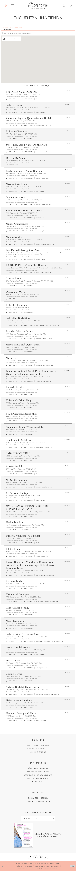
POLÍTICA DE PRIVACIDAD (38, 772)
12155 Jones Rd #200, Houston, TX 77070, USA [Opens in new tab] (24, 200)
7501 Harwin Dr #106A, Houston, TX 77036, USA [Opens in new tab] (25, 239)
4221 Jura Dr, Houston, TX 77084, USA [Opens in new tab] (21, 121)
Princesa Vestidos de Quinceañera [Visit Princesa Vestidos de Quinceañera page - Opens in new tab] (25, 96)
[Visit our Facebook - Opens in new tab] (30, 857)
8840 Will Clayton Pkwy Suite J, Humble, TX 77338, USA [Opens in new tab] (28, 512)
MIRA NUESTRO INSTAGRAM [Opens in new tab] (38, 749)
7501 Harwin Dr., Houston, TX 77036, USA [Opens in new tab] (22, 213)
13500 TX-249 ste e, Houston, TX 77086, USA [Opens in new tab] (23, 347)
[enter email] (38, 818)
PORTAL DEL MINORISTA (38, 798)
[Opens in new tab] (27, 99)
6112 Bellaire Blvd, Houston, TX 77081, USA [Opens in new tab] (23, 321)
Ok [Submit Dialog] (73, 866)
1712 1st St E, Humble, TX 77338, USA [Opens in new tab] (20, 538)
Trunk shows (38, 782)
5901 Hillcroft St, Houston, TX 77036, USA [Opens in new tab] (22, 294)
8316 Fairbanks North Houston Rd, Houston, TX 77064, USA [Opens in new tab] (29, 281)
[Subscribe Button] (53, 818)
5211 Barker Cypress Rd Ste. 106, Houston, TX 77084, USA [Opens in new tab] (28, 108)
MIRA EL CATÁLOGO (38, 752)
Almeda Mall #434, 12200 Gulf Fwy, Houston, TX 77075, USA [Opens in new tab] (30, 551)
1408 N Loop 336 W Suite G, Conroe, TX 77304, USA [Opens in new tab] (26, 637)
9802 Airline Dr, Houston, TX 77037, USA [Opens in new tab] (22, 416)
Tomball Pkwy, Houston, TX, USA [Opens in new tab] (18, 307)
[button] (12, 5)
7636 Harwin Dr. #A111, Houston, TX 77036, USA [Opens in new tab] (25, 226)
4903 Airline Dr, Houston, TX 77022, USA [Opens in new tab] (22, 403)
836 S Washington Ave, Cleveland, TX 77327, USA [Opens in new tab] (25, 703)
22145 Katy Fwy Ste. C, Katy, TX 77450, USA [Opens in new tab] (23, 94)
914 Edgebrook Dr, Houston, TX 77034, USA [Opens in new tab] (23, 495)
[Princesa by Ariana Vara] (38, 5)
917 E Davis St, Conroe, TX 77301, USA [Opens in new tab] (21, 623)
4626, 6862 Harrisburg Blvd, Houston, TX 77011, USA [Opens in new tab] (27, 443)
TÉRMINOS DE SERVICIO (38, 768)
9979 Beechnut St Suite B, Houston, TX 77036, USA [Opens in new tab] (26, 173)
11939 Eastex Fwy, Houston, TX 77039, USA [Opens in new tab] (23, 456)
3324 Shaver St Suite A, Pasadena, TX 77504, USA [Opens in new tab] (25, 584)
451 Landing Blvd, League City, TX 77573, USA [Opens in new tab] (24, 663)
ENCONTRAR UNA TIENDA (38, 778)
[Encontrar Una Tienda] (6, 5)
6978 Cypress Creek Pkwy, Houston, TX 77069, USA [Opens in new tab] (26, 334)
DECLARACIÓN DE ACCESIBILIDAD (38, 775)
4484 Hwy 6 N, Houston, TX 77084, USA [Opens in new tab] (21, 134)
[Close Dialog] (3, 866)
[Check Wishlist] (70, 5)
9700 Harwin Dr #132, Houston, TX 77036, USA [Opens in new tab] (25, 187)
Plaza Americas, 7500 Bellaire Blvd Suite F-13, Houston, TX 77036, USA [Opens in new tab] (34, 268)
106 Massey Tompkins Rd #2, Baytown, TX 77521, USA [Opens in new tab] (27, 689)
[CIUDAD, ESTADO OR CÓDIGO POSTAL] (38, 29)
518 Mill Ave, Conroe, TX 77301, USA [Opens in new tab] (20, 610)
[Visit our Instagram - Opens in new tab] (41, 857)
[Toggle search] (64, 5)
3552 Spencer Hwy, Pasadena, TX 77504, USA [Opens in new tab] (23, 597)
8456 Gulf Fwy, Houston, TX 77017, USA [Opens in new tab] (21, 469)
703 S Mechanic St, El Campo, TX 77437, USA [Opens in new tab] (23, 676)
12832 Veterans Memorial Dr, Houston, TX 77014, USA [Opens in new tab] (27, 360)
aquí (56, 869)
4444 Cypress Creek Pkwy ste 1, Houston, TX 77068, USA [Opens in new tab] (28, 376)
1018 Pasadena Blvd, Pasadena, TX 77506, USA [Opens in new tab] (24, 570)
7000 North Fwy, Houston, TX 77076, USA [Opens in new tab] (22, 390)
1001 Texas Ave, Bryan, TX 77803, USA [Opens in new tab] (21, 716)
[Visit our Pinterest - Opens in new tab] (35, 857)
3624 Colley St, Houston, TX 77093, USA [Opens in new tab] (21, 429)
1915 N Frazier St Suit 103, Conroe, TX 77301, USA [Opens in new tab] (26, 650)
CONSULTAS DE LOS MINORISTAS (38, 801)
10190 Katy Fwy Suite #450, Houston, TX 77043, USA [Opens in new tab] (27, 160)
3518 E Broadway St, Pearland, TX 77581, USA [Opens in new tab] (24, 482)
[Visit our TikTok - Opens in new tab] (46, 857)
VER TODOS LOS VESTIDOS (38, 745)
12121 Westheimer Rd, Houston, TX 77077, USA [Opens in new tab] (24, 147)
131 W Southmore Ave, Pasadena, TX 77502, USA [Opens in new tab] (25, 525)
